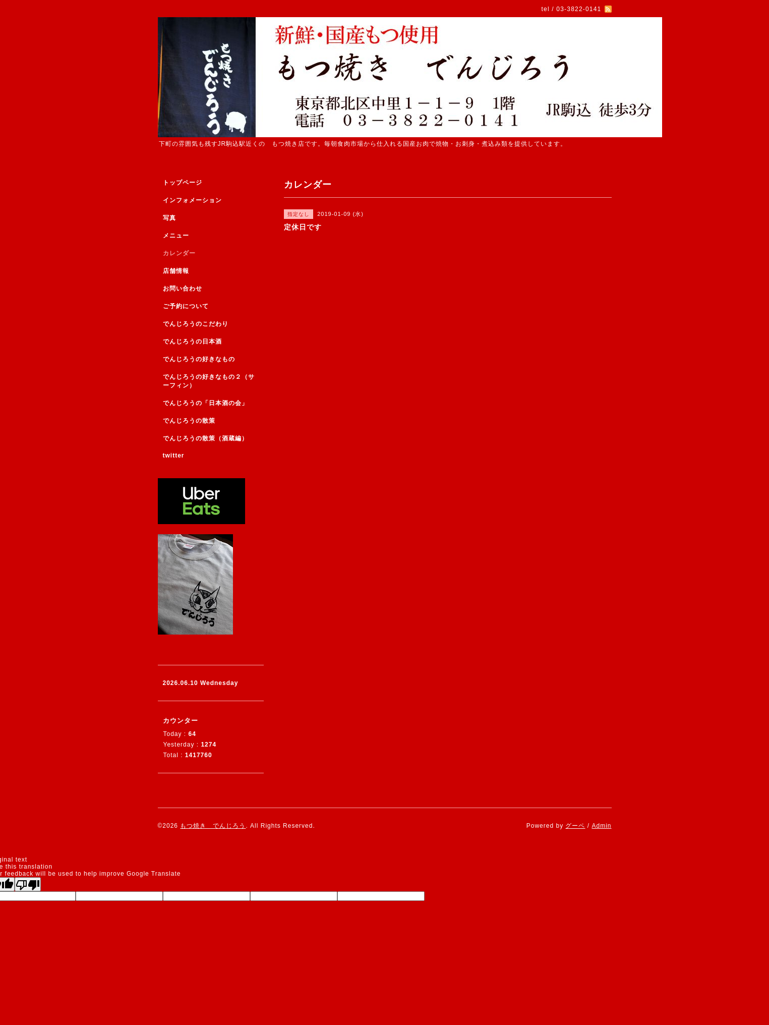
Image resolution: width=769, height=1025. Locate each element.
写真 (169, 217)
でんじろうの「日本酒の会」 (205, 403)
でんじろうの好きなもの (199, 359)
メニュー (176, 235)
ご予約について (186, 306)
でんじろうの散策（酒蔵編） (205, 438)
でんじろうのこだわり (195, 323)
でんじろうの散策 (189, 420)
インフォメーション (192, 200)
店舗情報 (176, 270)
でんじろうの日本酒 (192, 341)
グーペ (575, 825)
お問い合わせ (182, 288)
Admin (601, 825)
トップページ (182, 182)
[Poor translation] (28, 884)
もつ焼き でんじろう (213, 825)
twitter (174, 455)
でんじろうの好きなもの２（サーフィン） (209, 381)
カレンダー (179, 253)
